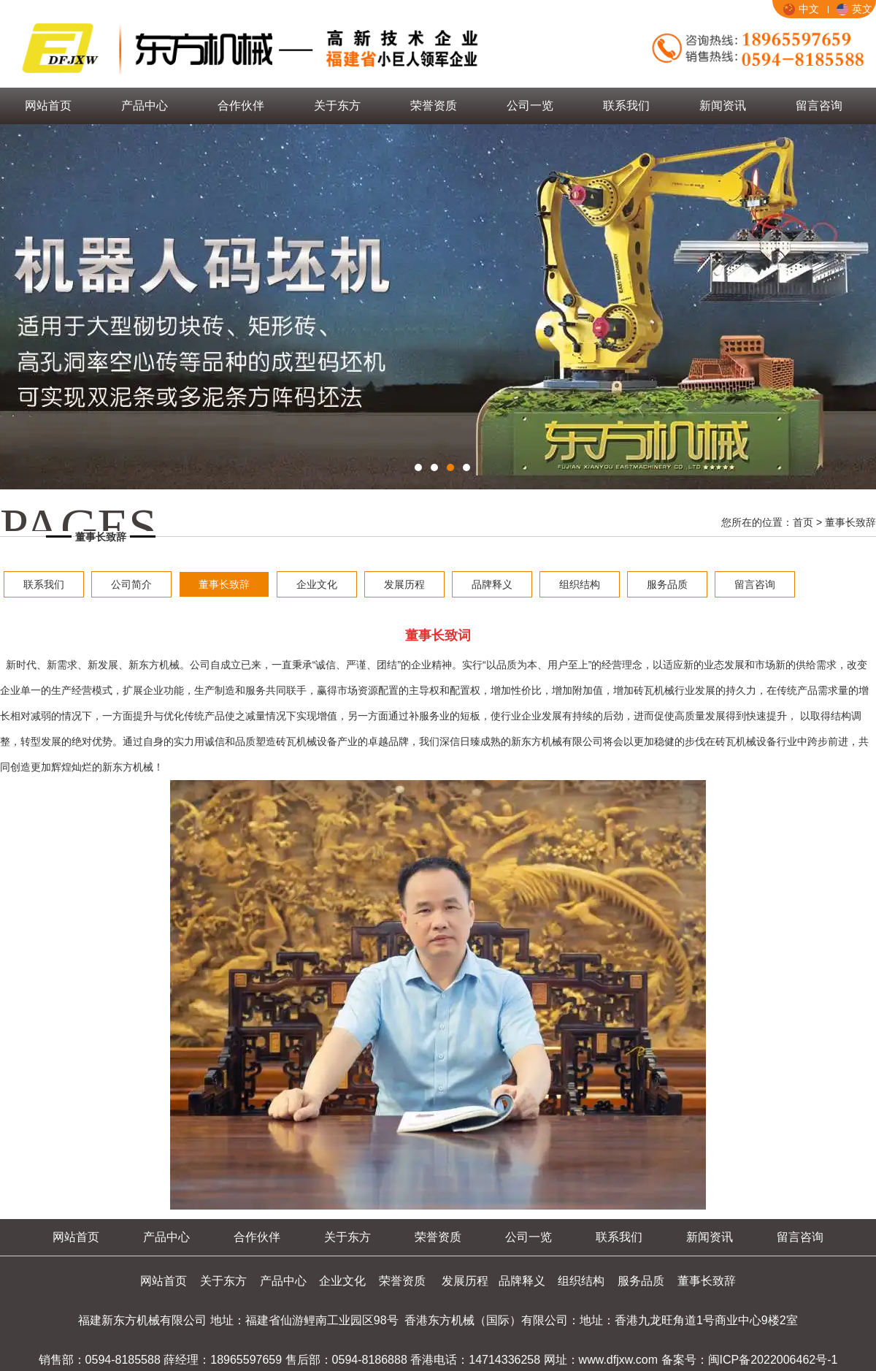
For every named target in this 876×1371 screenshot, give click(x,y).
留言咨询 (819, 105)
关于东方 (337, 105)
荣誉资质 (433, 105)
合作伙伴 (241, 105)
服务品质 (667, 584)
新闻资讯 (722, 105)
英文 (854, 9)
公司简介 (131, 584)
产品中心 (144, 105)
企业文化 (316, 584)
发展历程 (404, 584)
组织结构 (579, 584)
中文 (801, 9)
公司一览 (530, 105)
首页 (803, 522)
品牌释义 (492, 584)
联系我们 (626, 105)
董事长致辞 (224, 584)
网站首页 (48, 105)
